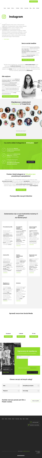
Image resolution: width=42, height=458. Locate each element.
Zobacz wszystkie (35, 400)
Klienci (22, 8)
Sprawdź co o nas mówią (34, 424)
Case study (26, 8)
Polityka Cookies (37, 450)
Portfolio (17, 8)
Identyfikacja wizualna (28, 385)
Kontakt (37, 8)
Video (34, 8)
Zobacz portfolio (31, 161)
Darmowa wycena (33, 1)
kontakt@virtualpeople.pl (26, 450)
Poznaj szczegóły (8, 336)
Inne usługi (25, 390)
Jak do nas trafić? (35, 422)
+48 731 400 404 (20, 450)
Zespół (8, 8)
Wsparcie (5, 390)
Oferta (13, 8)
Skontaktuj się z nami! (21, 134)
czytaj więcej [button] (18, 245)
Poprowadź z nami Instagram (28, 59)
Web (4, 385)
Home (5, 8)
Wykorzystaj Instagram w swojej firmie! (10, 96)
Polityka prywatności (38, 452)
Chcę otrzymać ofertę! (21, 189)
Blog (30, 8)
